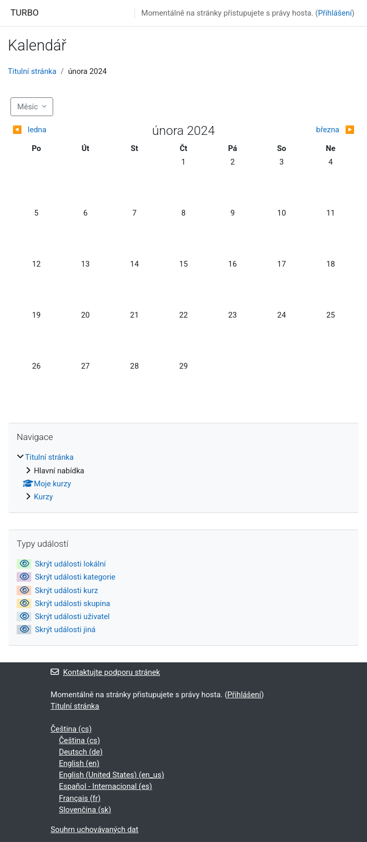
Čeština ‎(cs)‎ (71, 729)
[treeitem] (183, 476)
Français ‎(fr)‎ (80, 798)
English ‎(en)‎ (79, 763)
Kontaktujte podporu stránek (105, 672)
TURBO (24, 12)
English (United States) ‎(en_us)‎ (111, 775)
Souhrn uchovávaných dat (94, 829)
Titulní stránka (32, 71)
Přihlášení (335, 13)
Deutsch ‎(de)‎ (81, 752)
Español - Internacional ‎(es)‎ (105, 786)
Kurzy (43, 496)
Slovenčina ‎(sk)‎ (85, 809)
